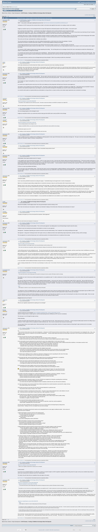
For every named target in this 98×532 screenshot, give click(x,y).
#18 (94, 328)
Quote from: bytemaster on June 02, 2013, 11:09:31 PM (27, 122)
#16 (94, 300)
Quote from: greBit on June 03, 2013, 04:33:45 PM (26, 243)
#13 (94, 223)
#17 (94, 310)
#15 (94, 270)
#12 (94, 212)
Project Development (16, 13)
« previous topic (88, 14)
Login (14, 10)
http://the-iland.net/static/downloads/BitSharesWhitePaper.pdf (56, 22)
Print (94, 16)
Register (17, 10)
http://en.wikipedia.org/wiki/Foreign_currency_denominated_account (46, 312)
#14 (94, 241)
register (16, 6)
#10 (94, 176)
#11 (94, 202)
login (13, 6)
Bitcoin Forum (4, 13)
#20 (94, 480)
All (8, 16)
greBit (4, 145)
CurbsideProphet (6, 269)
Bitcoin (9, 13)
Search (11, 10)
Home (5, 10)
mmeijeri (4, 211)
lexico (4, 62)
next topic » (93, 14)
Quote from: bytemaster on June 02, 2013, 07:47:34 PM (27, 272)
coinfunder (5, 299)
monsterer (5, 98)
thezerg (4, 309)
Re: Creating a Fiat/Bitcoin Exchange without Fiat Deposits (32, 62)
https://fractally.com (21, 60)
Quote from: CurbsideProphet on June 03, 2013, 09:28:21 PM (28, 482)
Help (8, 10)
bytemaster (5, 20)
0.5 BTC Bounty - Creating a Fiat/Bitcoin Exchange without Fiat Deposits (36, 13)
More (21, 10)
